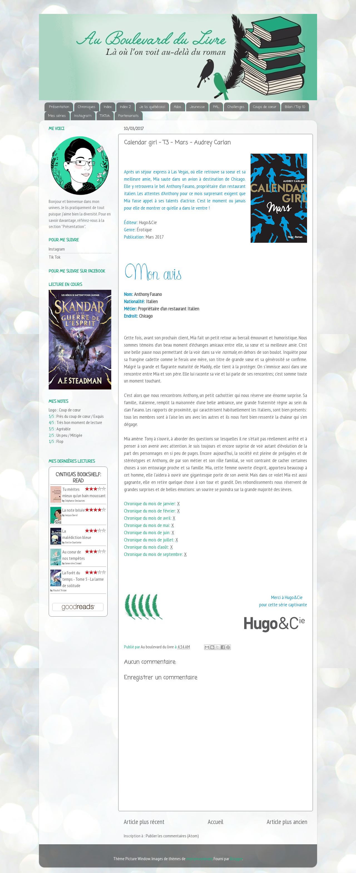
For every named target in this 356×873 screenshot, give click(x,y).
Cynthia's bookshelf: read (78, 478)
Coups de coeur (264, 107)
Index (108, 107)
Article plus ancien (287, 822)
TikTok (105, 116)
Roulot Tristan (59, 590)
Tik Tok (54, 257)
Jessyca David (71, 515)
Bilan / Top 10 (295, 107)
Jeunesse (197, 107)
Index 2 (125, 107)
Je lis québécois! (152, 107)
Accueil (215, 822)
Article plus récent (144, 822)
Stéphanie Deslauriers (75, 500)
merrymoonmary (199, 858)
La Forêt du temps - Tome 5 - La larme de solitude (83, 579)
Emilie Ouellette (73, 542)
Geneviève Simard (73, 563)
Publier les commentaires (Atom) (172, 835)
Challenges (236, 107)
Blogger (236, 858)
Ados (177, 107)
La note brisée (73, 510)
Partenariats (128, 116)
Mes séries (57, 116)
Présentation (59, 107)
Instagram (83, 116)
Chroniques (86, 107)
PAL (216, 107)
